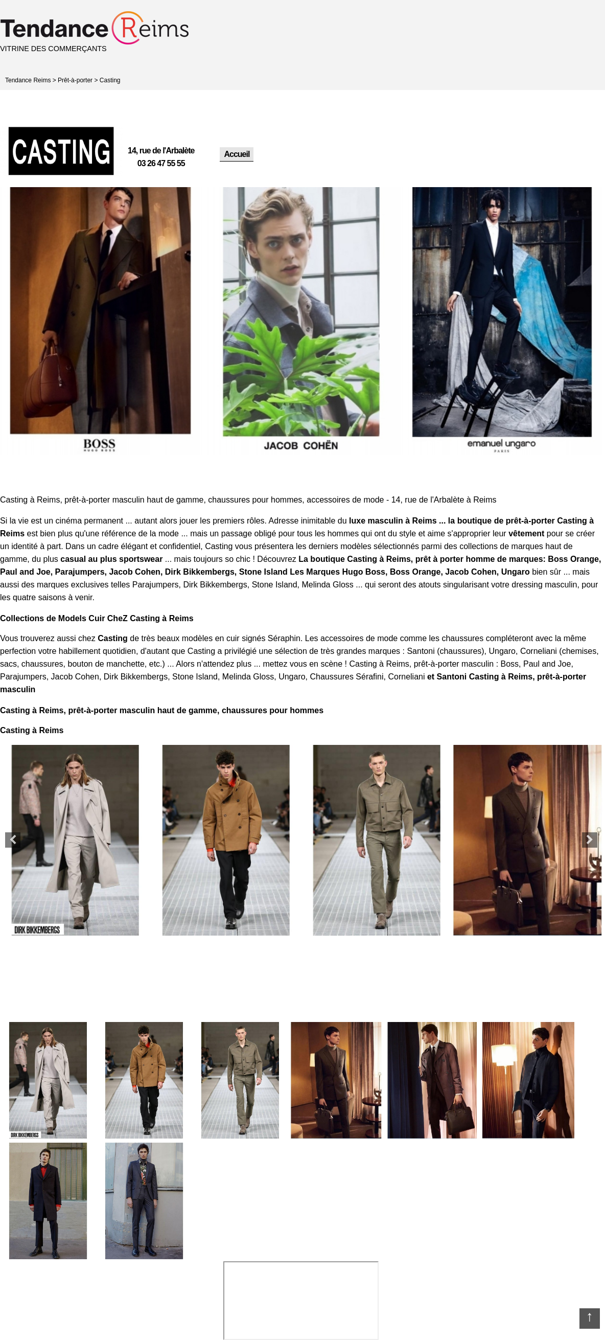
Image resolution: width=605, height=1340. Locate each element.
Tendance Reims (28, 80)
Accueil (236, 154)
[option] (100, 321)
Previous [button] (12, 840)
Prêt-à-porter (75, 80)
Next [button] (589, 840)
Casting (110, 80)
